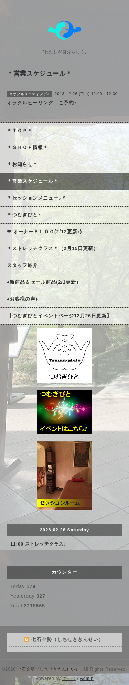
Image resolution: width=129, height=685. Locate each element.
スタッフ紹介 (22, 265)
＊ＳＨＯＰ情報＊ (27, 147)
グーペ (69, 678)
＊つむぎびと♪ (24, 214)
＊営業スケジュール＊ (32, 181)
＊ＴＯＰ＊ (20, 130)
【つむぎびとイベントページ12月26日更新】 (59, 315)
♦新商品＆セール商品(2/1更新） (44, 282)
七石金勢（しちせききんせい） (48, 669)
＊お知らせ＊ (22, 164)
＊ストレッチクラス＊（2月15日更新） (52, 248)
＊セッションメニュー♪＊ (36, 198)
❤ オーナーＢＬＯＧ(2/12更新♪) (44, 231)
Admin (87, 678)
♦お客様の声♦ (22, 299)
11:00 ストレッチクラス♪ (38, 544)
